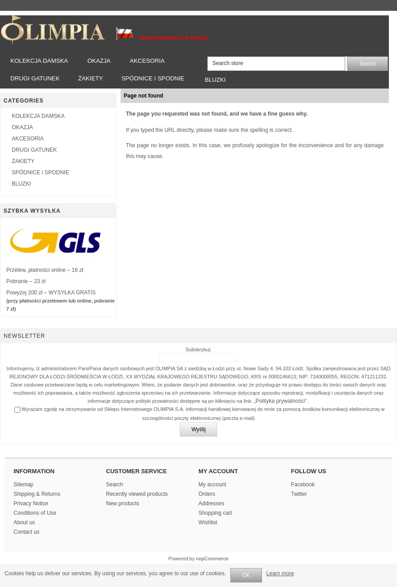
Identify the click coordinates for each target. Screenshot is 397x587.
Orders (207, 494)
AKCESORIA (147, 60)
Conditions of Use (35, 513)
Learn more (280, 573)
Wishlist (208, 522)
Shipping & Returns (37, 494)
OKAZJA (98, 60)
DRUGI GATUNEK (35, 78)
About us (24, 522)
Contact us (26, 532)
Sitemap (23, 484)
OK (246, 575)
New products (122, 503)
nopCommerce (212, 558)
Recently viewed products (137, 494)
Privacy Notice (31, 503)
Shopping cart (215, 513)
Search (114, 484)
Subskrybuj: (198, 349)
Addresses (211, 503)
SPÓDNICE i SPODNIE (152, 78)
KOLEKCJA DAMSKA (39, 60)
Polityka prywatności (280, 401)
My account (212, 484)
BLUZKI (215, 79)
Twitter (299, 494)
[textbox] (276, 63)
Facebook (303, 484)
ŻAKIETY (90, 78)
